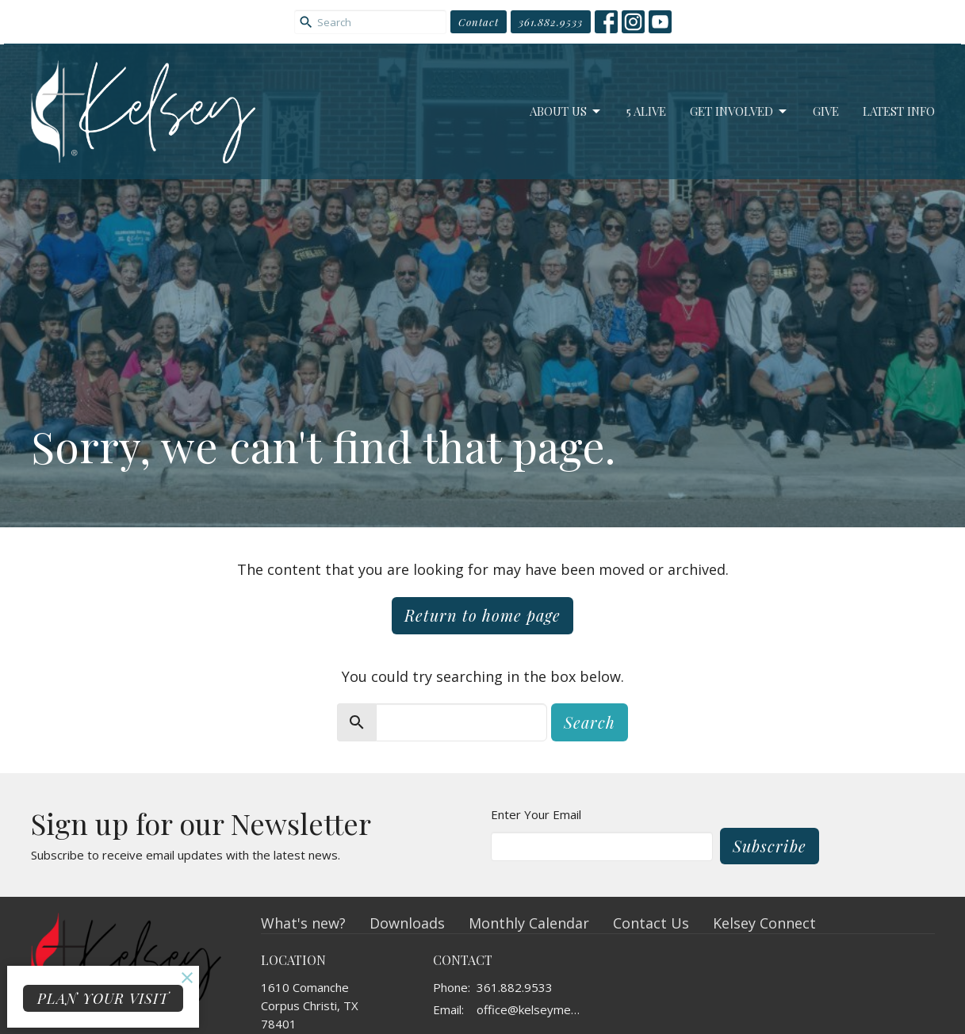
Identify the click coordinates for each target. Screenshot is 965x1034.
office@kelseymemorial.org (533, 1009)
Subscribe (769, 845)
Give (826, 111)
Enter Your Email (536, 814)
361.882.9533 (551, 22)
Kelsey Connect (764, 923)
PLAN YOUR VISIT (103, 998)
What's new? (303, 923)
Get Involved (739, 111)
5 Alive (646, 111)
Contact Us (651, 923)
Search (589, 722)
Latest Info (899, 111)
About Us (566, 111)
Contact (478, 22)
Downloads (407, 923)
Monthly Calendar (529, 923)
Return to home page (482, 615)
